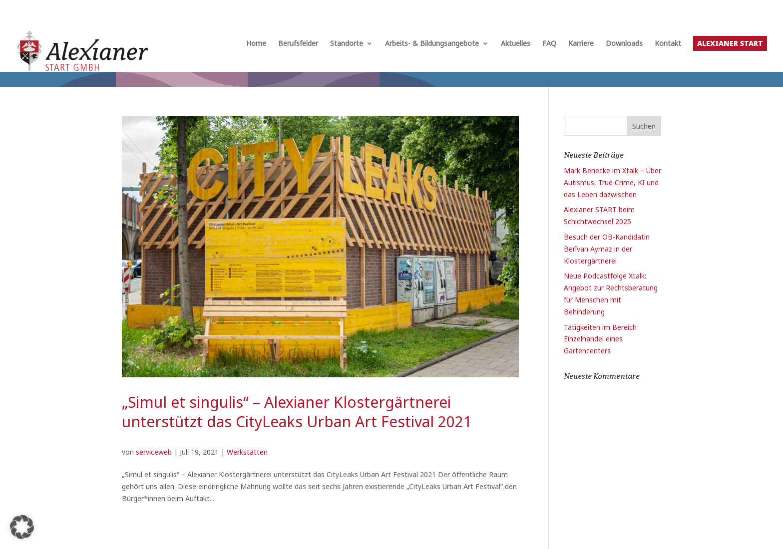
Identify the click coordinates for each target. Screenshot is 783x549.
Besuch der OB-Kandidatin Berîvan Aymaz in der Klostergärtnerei (607, 249)
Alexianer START (730, 43)
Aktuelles (515, 44)
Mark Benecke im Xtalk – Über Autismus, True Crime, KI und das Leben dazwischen (612, 182)
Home (256, 44)
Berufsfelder (298, 44)
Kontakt (668, 44)
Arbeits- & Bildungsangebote (432, 44)
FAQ (549, 44)
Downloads (624, 44)
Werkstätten (247, 452)
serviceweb (154, 452)
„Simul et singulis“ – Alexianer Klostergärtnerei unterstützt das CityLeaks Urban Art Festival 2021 (297, 412)
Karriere (581, 44)
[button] (22, 527)
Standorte (346, 44)
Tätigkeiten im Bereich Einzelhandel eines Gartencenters (600, 339)
